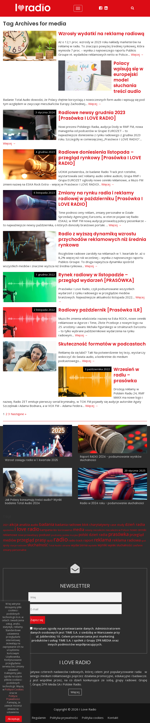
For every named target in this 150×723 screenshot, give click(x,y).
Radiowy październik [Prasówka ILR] (100, 310)
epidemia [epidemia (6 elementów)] (8, 530)
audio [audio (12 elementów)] (34, 525)
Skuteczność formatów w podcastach (102, 344)
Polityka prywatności (64, 718)
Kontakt (113, 718)
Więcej (75, 692)
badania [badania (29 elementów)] (46, 524)
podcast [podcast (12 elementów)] (44, 535)
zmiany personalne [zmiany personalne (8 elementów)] (14, 550)
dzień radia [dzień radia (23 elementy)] (135, 524)
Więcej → (137, 54)
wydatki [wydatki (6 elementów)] (92, 545)
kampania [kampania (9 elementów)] (46, 530)
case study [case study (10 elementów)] (117, 525)
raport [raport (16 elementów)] (88, 540)
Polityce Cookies (14, 689)
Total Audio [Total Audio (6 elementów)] (55, 545)
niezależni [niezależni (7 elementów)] (99, 530)
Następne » (18, 414)
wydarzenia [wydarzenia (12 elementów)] (79, 545)
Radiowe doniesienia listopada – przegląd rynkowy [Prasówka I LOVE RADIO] (99, 157)
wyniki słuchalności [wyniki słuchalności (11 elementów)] (120, 545)
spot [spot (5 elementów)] (143, 540)
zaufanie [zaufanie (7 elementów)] (138, 545)
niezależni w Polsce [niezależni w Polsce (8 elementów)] (117, 530)
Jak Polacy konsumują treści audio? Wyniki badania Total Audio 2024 (33, 501)
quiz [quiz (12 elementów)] (50, 540)
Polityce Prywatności (13, 698)
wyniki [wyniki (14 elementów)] (102, 545)
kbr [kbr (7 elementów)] (55, 530)
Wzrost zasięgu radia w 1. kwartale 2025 (31, 460)
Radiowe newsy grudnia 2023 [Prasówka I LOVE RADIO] (91, 115)
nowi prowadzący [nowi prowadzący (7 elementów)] (28, 535)
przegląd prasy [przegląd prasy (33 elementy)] (31, 540)
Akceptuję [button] (13, 719)
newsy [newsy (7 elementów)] (88, 530)
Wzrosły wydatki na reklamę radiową (101, 33)
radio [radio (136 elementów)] (61, 539)
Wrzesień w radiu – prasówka (126, 375)
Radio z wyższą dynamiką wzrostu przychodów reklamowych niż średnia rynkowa (102, 239)
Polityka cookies (93, 718)
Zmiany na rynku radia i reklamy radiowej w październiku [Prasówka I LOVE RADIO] (100, 198)
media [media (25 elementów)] (78, 529)
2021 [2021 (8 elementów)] (6, 525)
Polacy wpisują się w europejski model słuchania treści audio (128, 77)
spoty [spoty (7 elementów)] (6, 545)
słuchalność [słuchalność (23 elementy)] (37, 544)
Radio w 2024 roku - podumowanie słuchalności (112, 503)
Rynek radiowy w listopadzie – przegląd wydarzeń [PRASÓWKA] (96, 277)
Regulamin (39, 718)
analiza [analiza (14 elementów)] (24, 524)
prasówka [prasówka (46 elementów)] (118, 534)
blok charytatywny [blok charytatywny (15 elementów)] (96, 524)
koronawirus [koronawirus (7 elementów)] (65, 530)
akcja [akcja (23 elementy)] (13, 524)
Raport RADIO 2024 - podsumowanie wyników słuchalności (110, 458)
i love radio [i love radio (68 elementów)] (26, 529)
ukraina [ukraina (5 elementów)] (66, 545)
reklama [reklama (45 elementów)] (102, 540)
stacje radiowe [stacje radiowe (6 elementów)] (18, 545)
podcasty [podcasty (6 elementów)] (56, 535)
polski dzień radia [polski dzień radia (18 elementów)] (93, 534)
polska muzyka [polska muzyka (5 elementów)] (70, 535)
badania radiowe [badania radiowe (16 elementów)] (68, 524)
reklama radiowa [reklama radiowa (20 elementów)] (126, 540)
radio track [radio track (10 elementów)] (76, 540)
